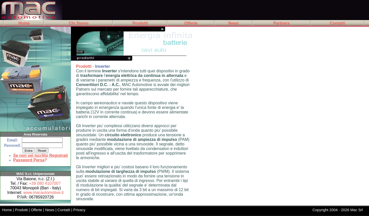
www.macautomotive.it (43, 192)
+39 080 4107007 (45, 183)
